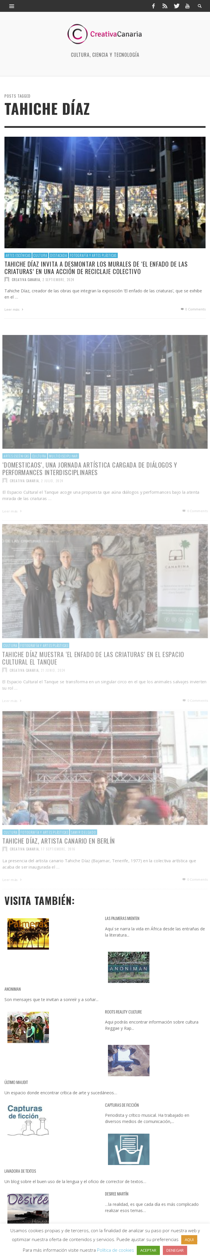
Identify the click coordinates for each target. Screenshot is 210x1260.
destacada (58, 255)
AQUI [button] (189, 1239)
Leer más (14, 309)
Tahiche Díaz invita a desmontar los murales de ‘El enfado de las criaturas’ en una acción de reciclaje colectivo (96, 267)
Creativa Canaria (26, 279)
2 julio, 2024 (51, 493)
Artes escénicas (18, 255)
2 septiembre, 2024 (58, 279)
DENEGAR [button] (175, 1250)
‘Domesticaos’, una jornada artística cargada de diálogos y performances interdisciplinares (89, 481)
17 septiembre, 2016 (57, 862)
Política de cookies (115, 1250)
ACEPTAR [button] (148, 1250)
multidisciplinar (62, 468)
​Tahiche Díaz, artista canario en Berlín (57, 853)
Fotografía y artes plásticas (93, 255)
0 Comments (193, 309)
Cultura (40, 255)
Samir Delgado (83, 844)
